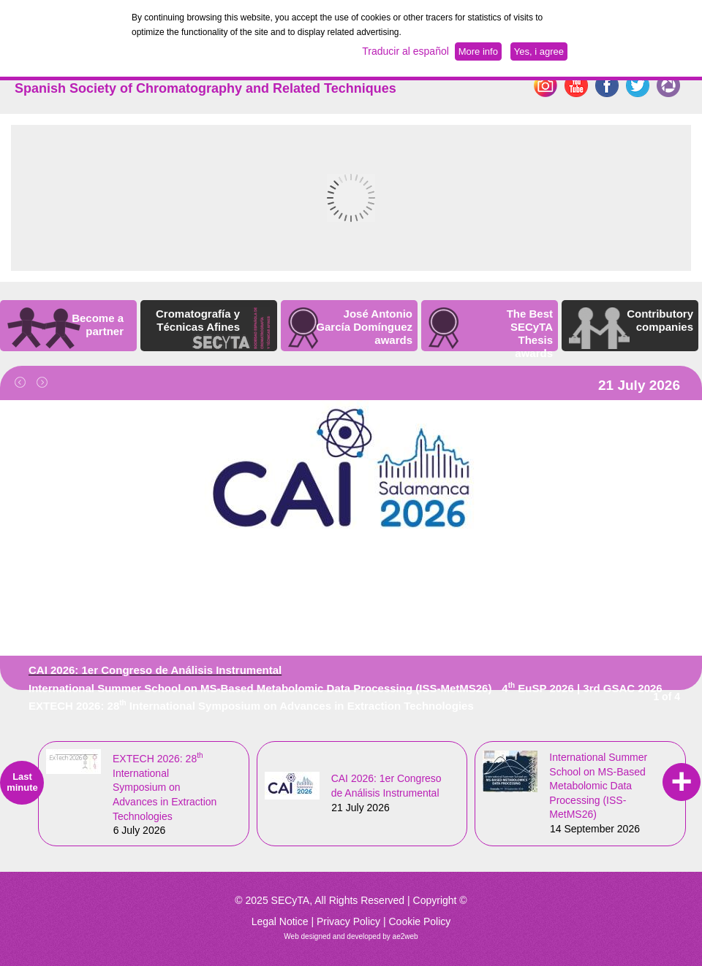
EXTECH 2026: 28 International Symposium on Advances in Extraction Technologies (251, 705)
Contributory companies (660, 320)
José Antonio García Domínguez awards (364, 326)
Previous (26, 388)
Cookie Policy (419, 921)
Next (47, 388)
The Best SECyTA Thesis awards (530, 333)
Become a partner (98, 324)
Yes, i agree (539, 51)
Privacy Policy (348, 921)
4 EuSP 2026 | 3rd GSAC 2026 (582, 688)
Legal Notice (280, 921)
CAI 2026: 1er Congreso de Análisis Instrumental (155, 670)
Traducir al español (405, 51)
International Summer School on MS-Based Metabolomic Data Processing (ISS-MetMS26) (260, 688)
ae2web (405, 936)
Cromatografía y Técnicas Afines (198, 320)
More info (478, 51)
